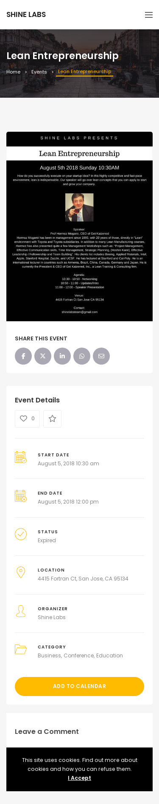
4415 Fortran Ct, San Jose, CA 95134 (83, 578)
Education (109, 655)
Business (49, 655)
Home (13, 71)
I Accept (79, 777)
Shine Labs (52, 617)
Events (39, 71)
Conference (79, 655)
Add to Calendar (79, 686)
